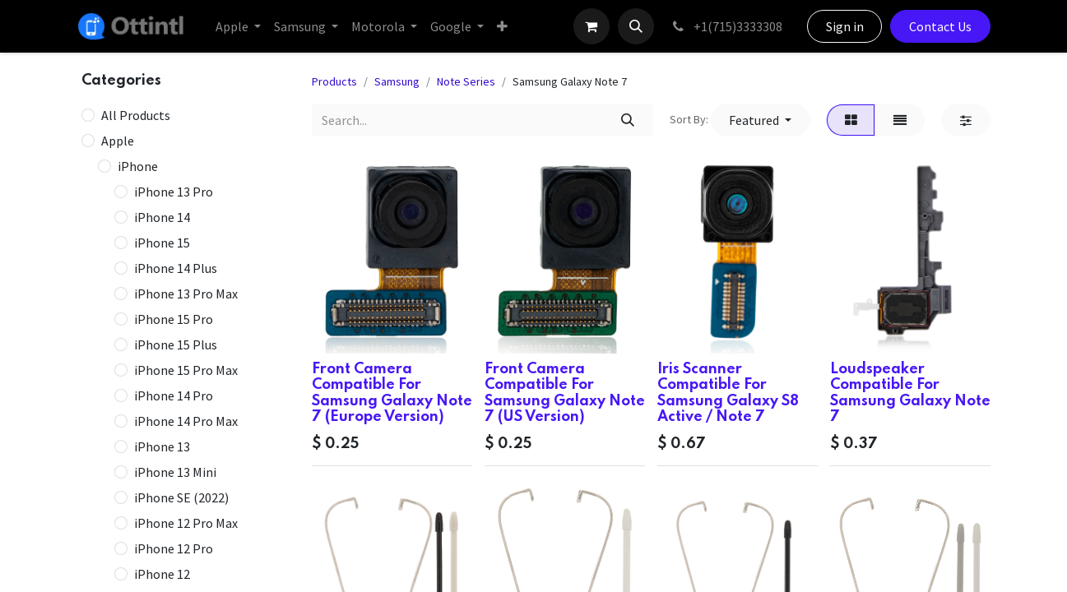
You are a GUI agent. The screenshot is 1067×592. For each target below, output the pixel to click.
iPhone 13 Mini (175, 472)
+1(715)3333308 (726, 26)
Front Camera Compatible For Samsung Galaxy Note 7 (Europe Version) (392, 393)
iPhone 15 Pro (173, 319)
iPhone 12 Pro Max (186, 523)
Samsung (397, 81)
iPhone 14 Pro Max (186, 421)
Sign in (845, 26)
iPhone (138, 166)
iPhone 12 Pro (173, 548)
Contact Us (940, 26)
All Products (135, 115)
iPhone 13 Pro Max (186, 293)
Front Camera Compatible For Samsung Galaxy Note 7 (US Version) (565, 393)
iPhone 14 (162, 217)
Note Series (466, 81)
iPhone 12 (162, 574)
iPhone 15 (162, 242)
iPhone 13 (162, 446)
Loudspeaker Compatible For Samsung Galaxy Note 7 (910, 393)
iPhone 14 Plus (175, 268)
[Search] (627, 120)
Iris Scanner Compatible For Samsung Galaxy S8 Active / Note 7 (728, 393)
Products (334, 81)
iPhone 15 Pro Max (186, 370)
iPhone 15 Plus (175, 344)
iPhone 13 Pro (173, 191)
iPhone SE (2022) (181, 497)
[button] (636, 26)
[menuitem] (238, 26)
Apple (117, 140)
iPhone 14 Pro (173, 395)
